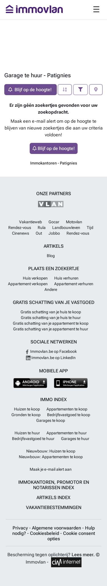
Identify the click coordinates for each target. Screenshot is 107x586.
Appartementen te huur (67, 433)
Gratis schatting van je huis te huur (51, 317)
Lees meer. (83, 554)
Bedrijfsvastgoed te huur (33, 438)
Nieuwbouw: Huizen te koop (50, 451)
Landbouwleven (66, 227)
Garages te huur (75, 438)
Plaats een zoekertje (53, 268)
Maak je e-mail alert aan (51, 469)
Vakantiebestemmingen (53, 507)
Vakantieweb (30, 222)
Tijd (90, 227)
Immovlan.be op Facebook (51, 351)
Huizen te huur (27, 433)
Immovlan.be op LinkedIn (51, 357)
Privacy (21, 528)
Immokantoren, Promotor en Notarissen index (53, 484)
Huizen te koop (27, 409)
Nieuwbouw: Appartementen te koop (51, 456)
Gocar (54, 222)
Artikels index (53, 497)
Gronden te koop (26, 414)
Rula (42, 227)
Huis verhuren (66, 278)
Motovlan (74, 222)
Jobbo (54, 233)
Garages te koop (50, 420)
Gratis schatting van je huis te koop (51, 312)
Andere (51, 289)
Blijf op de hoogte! (54, 148)
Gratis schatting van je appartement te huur (50, 329)
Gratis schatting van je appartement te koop (50, 323)
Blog (51, 255)
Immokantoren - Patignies (53, 163)
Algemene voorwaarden (57, 528)
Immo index (53, 399)
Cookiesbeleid (45, 533)
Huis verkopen (35, 278)
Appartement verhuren (73, 283)
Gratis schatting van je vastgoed (53, 302)
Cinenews (20, 233)
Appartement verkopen (28, 283)
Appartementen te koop (67, 409)
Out (39, 233)
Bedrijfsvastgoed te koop (68, 414)
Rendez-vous (19, 227)
